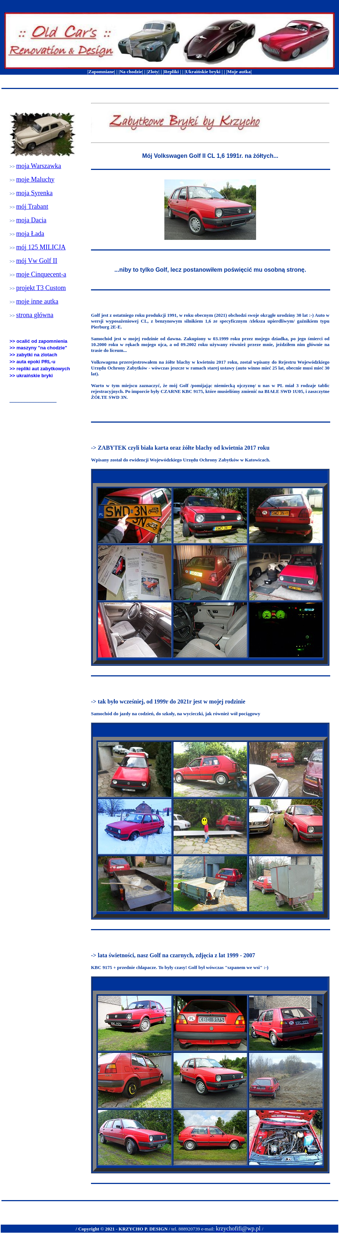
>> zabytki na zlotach (33, 354)
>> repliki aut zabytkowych (40, 368)
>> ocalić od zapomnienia (39, 341)
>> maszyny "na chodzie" (38, 347)
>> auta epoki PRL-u (32, 361)
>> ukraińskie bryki (31, 375)
